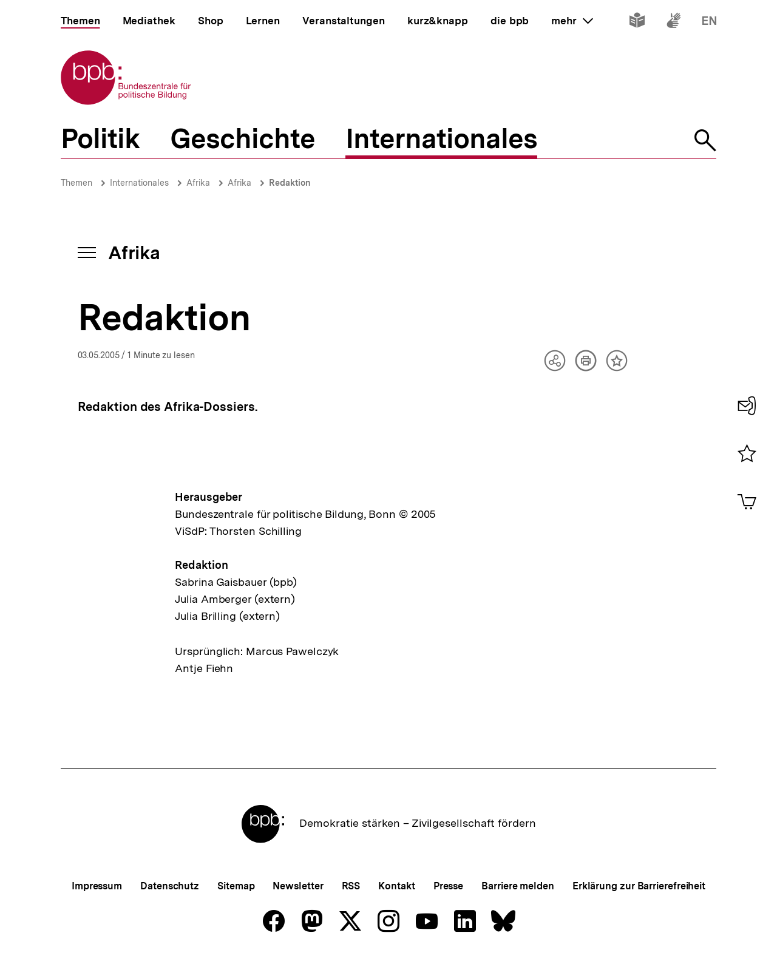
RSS (351, 886)
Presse (448, 886)
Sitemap (235, 886)
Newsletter (298, 886)
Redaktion (290, 183)
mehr (571, 21)
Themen (76, 183)
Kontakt (396, 886)
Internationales (139, 183)
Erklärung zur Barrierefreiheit (638, 886)
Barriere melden (517, 886)
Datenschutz (169, 886)
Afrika (198, 183)
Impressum (97, 886)
